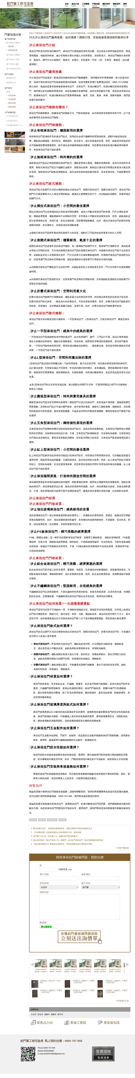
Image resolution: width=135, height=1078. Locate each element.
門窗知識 (38, 33)
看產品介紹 (45, 1026)
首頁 (31, 33)
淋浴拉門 (48, 33)
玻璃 (8, 92)
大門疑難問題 (10, 112)
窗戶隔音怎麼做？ (13, 43)
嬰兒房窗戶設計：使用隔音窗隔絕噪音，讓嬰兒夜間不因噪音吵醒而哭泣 (62, 828)
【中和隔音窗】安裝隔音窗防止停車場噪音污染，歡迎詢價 (57, 832)
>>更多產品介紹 (122, 1005)
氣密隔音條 (12, 50)
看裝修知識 (112, 1026)
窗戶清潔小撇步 (12, 64)
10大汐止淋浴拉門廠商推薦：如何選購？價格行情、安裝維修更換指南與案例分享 (96, 33)
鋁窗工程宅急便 (20, 4)
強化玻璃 (12, 95)
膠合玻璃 (12, 103)
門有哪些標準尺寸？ (14, 125)
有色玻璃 (12, 99)
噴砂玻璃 (12, 107)
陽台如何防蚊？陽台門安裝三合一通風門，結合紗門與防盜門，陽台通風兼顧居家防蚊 (68, 840)
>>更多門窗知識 (122, 848)
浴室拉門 (62, 819)
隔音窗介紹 (11, 83)
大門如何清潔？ (12, 116)
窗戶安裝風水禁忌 (13, 69)
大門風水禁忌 (11, 121)
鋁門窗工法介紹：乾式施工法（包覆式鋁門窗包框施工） (56, 836)
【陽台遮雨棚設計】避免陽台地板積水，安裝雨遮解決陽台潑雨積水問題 (62, 844)
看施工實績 (78, 1026)
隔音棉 (11, 46)
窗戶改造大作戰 (12, 59)
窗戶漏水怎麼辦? (13, 55)
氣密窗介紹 (11, 78)
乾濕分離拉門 (52, 819)
